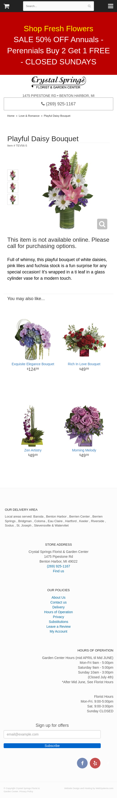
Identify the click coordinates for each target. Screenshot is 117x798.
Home (11, 115)
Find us (58, 571)
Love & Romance (29, 115)
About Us (58, 597)
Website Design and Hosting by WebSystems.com (88, 788)
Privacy (58, 617)
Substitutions (58, 622)
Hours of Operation (58, 612)
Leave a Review (58, 626)
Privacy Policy (26, 791)
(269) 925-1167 (58, 103)
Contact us (58, 602)
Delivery (58, 607)
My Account (58, 631)
